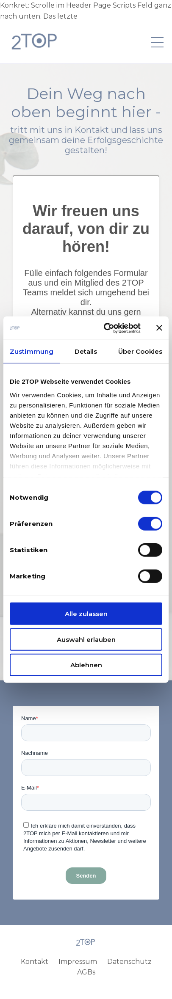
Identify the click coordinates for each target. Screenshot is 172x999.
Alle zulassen (86, 614)
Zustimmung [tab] (31, 351)
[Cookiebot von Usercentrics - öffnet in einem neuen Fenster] (106, 327)
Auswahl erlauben (86, 639)
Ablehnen (86, 665)
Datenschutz (129, 962)
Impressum (77, 962)
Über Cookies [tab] (140, 351)
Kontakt (34, 962)
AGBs (86, 972)
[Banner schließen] (159, 328)
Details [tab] (86, 351)
